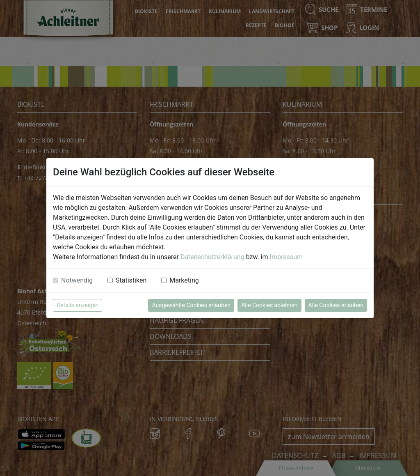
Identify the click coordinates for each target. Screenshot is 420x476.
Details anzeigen (77, 305)
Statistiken (131, 280)
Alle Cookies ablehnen (269, 305)
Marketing (184, 280)
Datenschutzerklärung (212, 257)
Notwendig (77, 280)
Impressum (286, 257)
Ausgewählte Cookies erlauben (191, 305)
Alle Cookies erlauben (335, 305)
